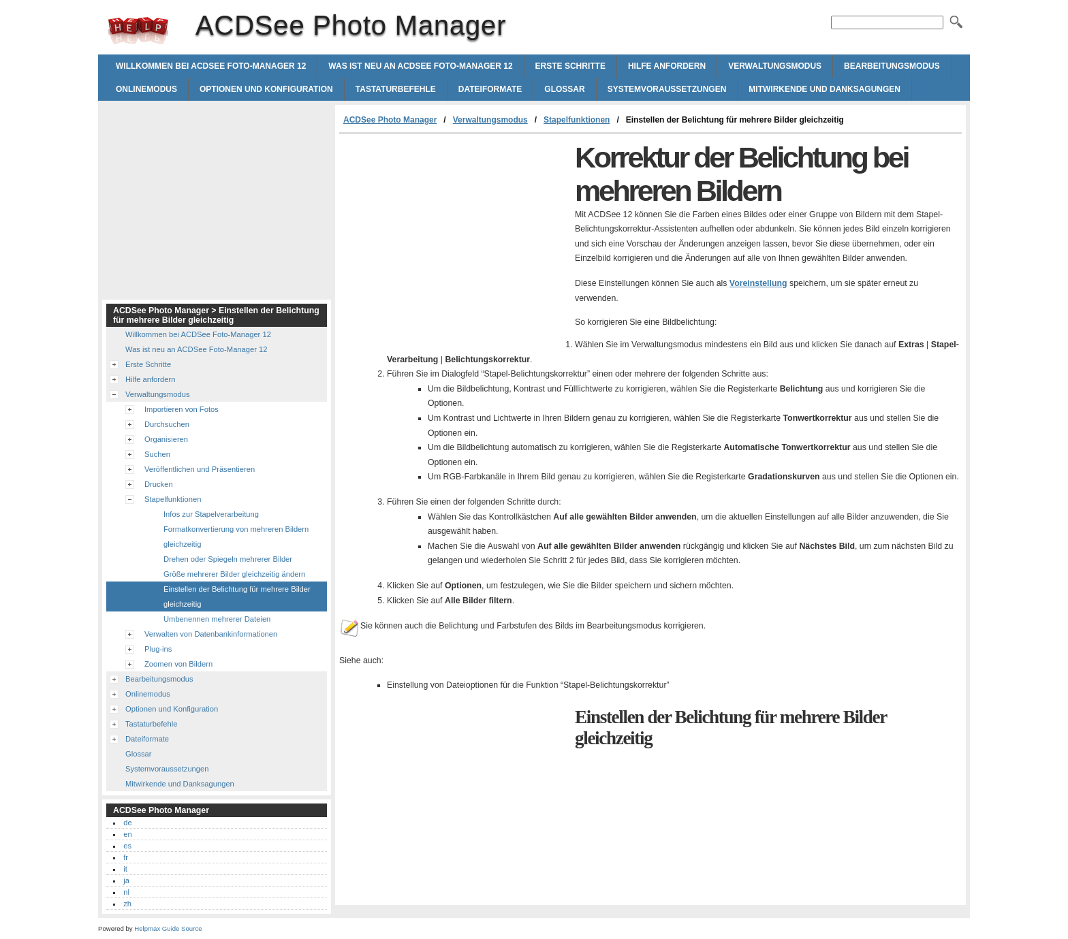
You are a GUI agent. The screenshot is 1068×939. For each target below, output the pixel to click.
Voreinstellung (758, 283)
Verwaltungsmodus (774, 66)
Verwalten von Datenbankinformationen (210, 634)
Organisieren (166, 439)
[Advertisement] (453, 236)
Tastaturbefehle (396, 89)
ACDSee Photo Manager (138, 30)
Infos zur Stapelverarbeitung (211, 514)
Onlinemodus (146, 89)
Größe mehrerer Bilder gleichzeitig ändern (234, 574)
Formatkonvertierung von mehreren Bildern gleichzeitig (236, 536)
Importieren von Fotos (181, 409)
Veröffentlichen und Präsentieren (199, 469)
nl (126, 892)
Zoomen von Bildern (178, 664)
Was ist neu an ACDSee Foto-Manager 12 (420, 66)
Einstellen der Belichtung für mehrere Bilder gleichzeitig (237, 596)
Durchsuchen (166, 424)
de (127, 822)
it (125, 869)
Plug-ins (158, 649)
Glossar (564, 89)
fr (125, 857)
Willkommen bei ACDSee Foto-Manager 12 (211, 66)
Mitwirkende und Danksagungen (824, 89)
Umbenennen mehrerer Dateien (216, 619)
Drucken (158, 484)
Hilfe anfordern (667, 66)
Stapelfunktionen (577, 120)
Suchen (157, 454)
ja (126, 880)
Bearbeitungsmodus (892, 66)
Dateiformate (490, 89)
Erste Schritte (570, 66)
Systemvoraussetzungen (667, 89)
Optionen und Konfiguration (266, 89)
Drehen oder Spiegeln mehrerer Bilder (227, 559)
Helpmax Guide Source (168, 928)
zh (127, 904)
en (127, 834)
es (127, 846)
